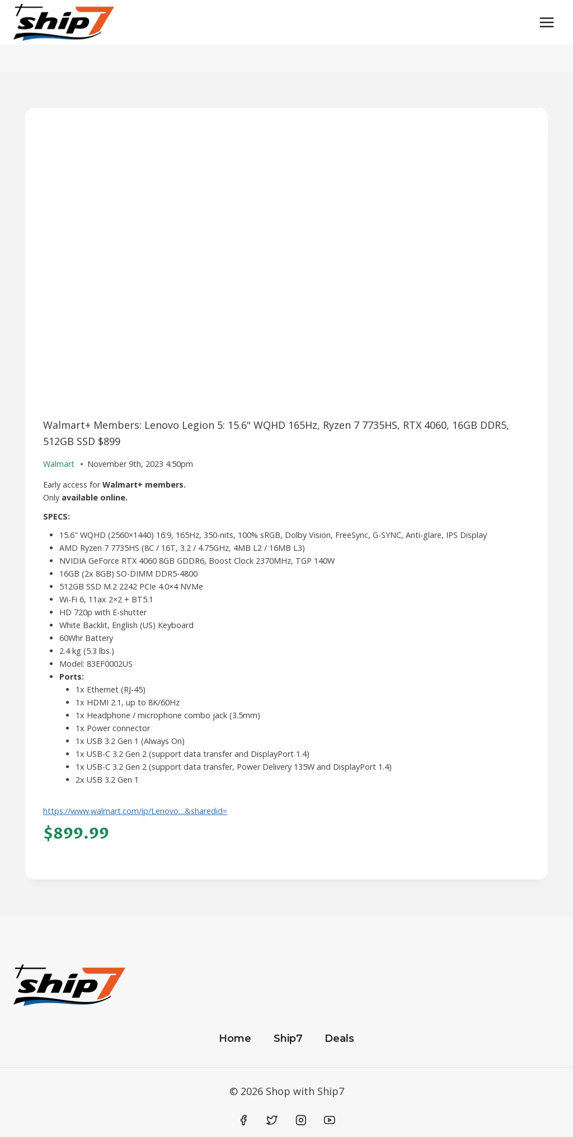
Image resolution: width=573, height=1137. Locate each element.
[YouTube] (329, 1120)
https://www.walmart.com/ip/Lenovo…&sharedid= (135, 811)
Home (235, 1038)
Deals (339, 1038)
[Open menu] (546, 22)
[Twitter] (272, 1120)
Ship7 (288, 1038)
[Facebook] (243, 1120)
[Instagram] (301, 1120)
